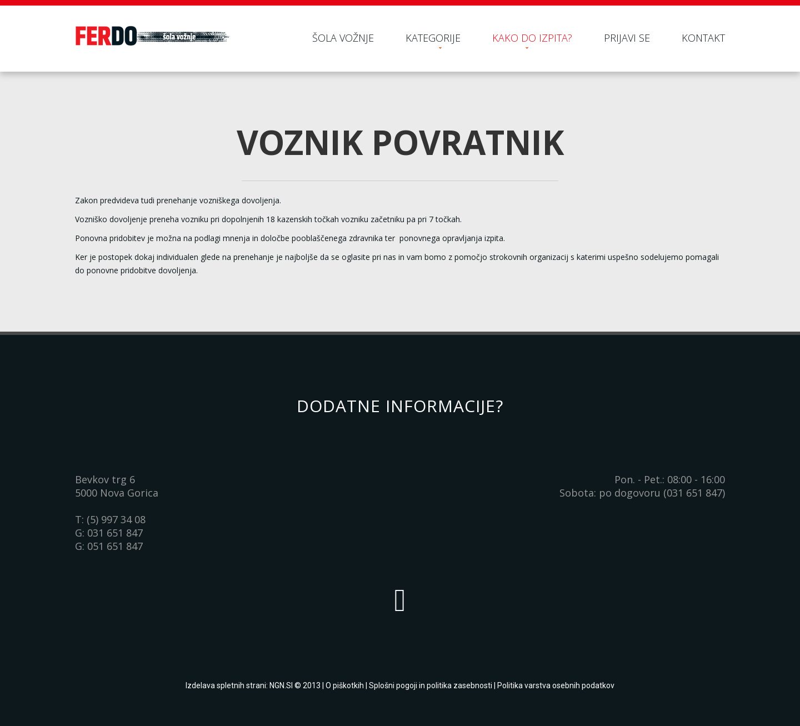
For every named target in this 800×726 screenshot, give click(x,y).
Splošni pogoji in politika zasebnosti (430, 685)
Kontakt (703, 37)
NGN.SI (281, 685)
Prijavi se (627, 37)
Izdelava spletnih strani (226, 685)
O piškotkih (345, 685)
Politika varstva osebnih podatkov (555, 685)
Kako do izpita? (532, 37)
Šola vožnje (343, 37)
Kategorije (433, 37)
